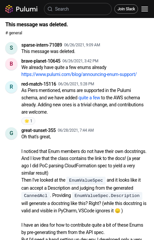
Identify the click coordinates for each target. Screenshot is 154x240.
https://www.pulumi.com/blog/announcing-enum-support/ (79, 74)
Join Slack (126, 9)
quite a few (89, 97)
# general (13, 32)
